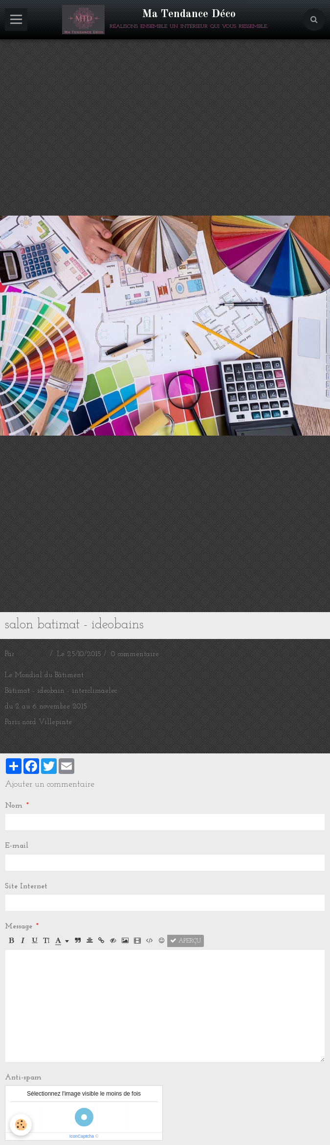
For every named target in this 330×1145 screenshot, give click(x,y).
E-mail (16, 846)
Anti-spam (23, 1077)
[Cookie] (21, 1125)
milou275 (32, 654)
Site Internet (26, 886)
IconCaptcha (81, 1136)
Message (18, 926)
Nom (13, 806)
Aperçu (185, 941)
